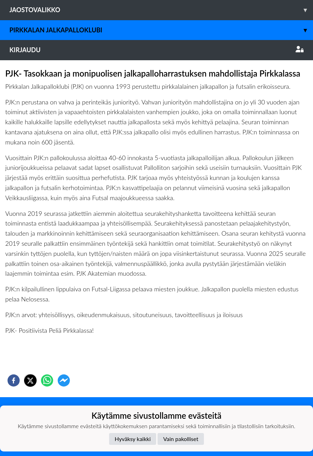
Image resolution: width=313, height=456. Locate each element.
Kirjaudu (156, 50)
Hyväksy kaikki (133, 438)
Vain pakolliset (180, 438)
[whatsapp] (47, 380)
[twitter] (30, 380)
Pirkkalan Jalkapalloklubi (161, 30)
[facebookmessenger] (64, 380)
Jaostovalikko (161, 10)
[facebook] (13, 380)
